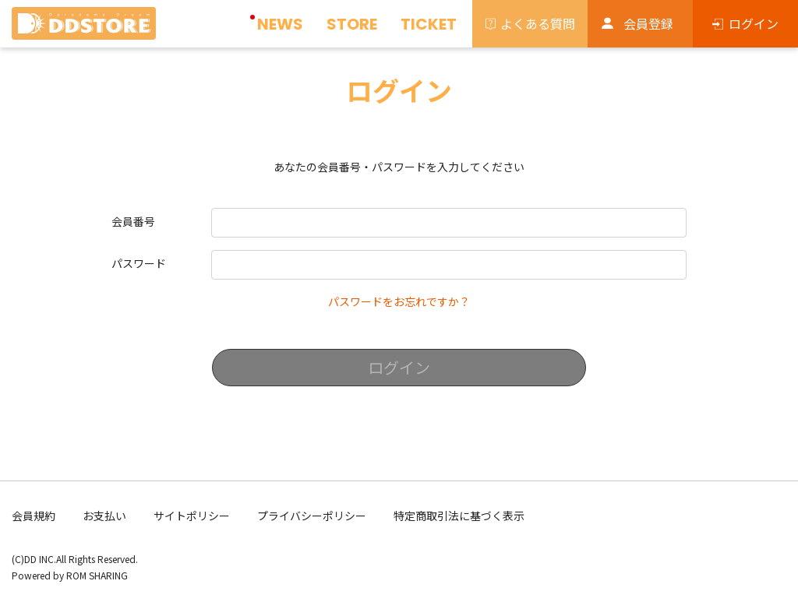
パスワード (138, 263)
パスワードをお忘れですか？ (399, 301)
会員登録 (648, 23)
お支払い (104, 515)
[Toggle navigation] (168, 28)
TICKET (429, 24)
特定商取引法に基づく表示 (459, 515)
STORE (352, 24)
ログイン (754, 23)
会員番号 (133, 221)
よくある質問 (537, 23)
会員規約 (33, 515)
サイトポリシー (192, 515)
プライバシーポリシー (311, 515)
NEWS (280, 24)
